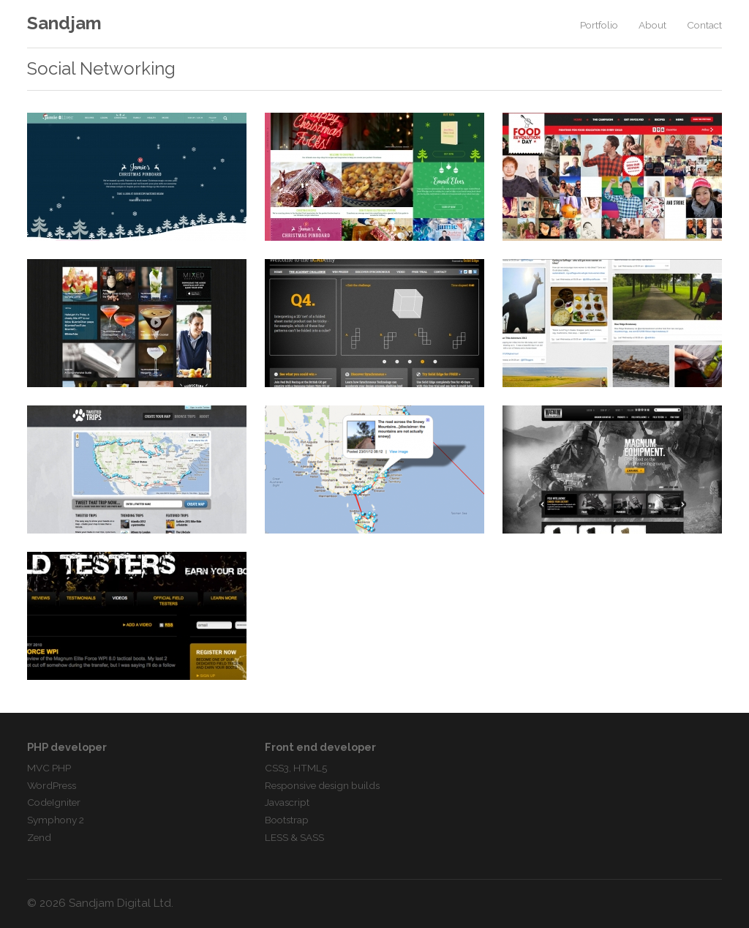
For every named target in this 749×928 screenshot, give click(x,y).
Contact (704, 25)
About (652, 25)
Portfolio (599, 25)
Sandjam (64, 23)
